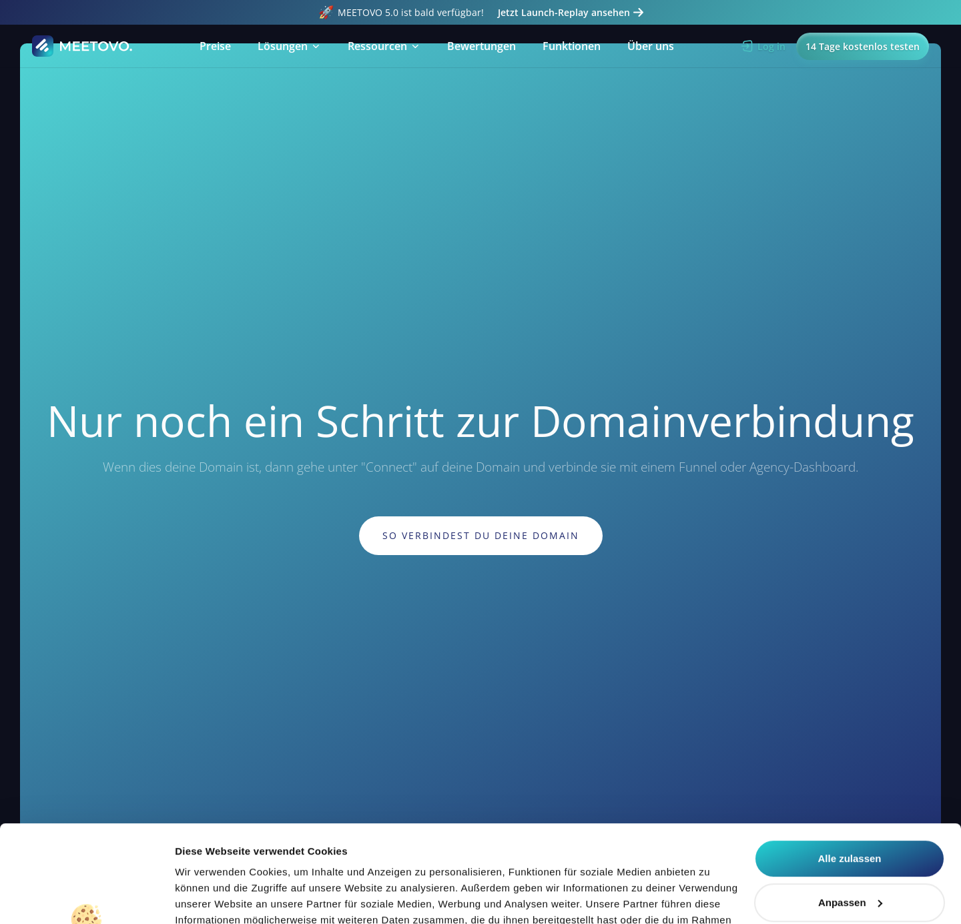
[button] (289, 46)
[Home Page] (82, 46)
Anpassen (850, 811)
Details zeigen (208, 897)
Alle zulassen (849, 767)
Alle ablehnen (849, 855)
